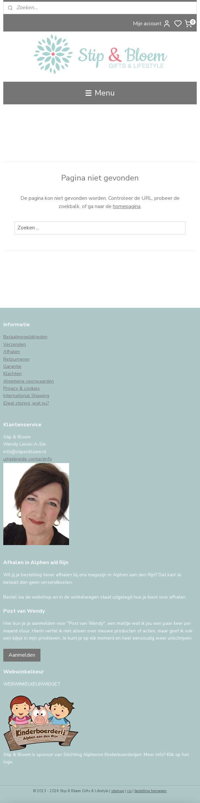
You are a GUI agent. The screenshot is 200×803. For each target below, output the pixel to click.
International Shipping (26, 395)
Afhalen (11, 352)
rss (129, 791)
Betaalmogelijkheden (25, 337)
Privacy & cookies (21, 388)
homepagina (126, 206)
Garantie (12, 366)
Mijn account (152, 24)
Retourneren (16, 359)
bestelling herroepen (151, 791)
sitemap (117, 791)
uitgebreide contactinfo (27, 459)
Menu (100, 93)
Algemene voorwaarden (28, 381)
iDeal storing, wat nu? (26, 403)
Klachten (12, 373)
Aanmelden (22, 655)
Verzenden (14, 344)
